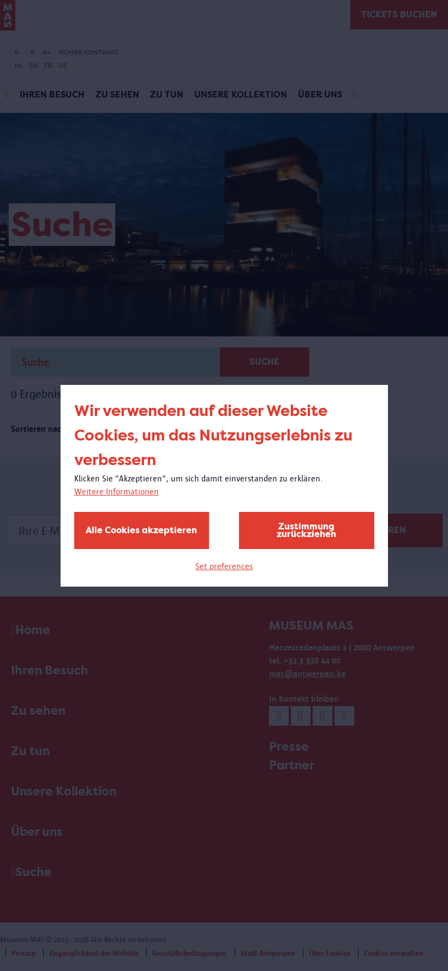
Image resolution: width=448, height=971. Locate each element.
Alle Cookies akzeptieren (141, 530)
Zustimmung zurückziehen (306, 530)
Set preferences (224, 566)
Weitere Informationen (116, 491)
